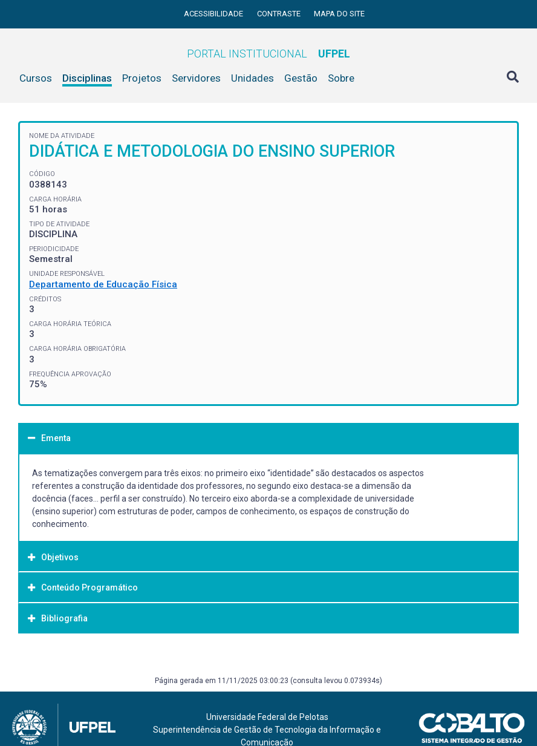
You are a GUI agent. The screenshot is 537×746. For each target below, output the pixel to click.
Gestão (300, 78)
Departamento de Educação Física (103, 284)
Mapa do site (339, 13)
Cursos (35, 78)
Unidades (252, 78)
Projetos (141, 78)
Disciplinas (87, 78)
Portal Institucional (268, 53)
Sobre (341, 78)
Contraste (279, 13)
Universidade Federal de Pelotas (267, 717)
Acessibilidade (214, 13)
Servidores (196, 78)
